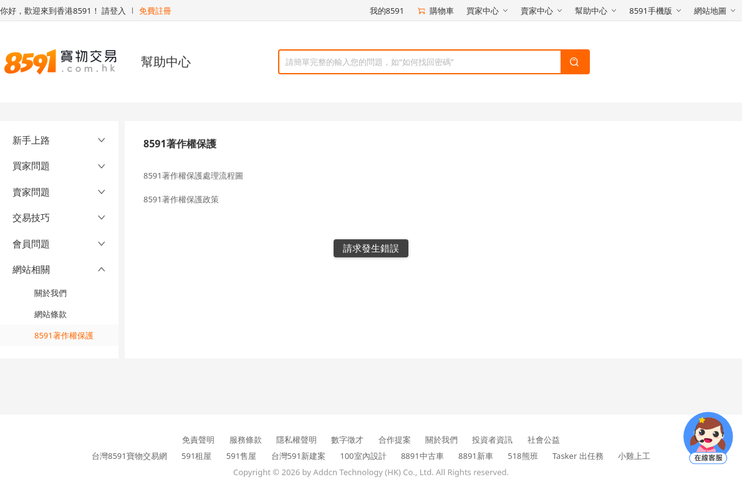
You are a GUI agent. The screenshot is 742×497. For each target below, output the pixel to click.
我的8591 (387, 10)
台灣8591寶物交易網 (129, 455)
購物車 (435, 10)
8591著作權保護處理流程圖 (193, 175)
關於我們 (50, 292)
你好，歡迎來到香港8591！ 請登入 (63, 10)
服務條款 (245, 439)
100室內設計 (363, 455)
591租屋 (196, 455)
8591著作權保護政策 (181, 199)
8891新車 (475, 455)
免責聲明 (198, 439)
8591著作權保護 (64, 335)
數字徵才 (347, 439)
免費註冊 (155, 10)
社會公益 (544, 439)
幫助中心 (166, 61)
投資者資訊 (492, 439)
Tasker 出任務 (578, 455)
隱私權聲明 (296, 439)
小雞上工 (634, 455)
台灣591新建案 (298, 455)
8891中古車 (422, 455)
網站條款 (50, 314)
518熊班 (522, 455)
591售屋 (241, 455)
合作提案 (394, 439)
